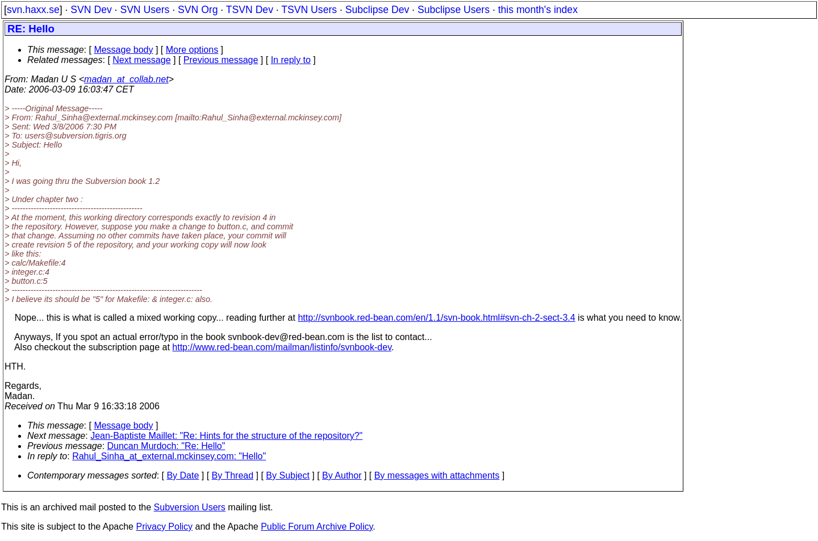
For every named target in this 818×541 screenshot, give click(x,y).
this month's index (538, 9)
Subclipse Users (454, 9)
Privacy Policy (164, 526)
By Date (182, 475)
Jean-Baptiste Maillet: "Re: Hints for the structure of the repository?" (226, 436)
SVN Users (144, 9)
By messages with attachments (437, 475)
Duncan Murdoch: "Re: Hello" (166, 446)
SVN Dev (90, 9)
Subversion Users (190, 507)
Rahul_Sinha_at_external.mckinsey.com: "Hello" (169, 456)
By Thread (233, 475)
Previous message (220, 60)
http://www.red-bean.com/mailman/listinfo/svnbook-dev (281, 347)
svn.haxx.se (33, 9)
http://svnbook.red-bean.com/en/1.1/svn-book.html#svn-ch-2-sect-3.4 (436, 317)
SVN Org (198, 9)
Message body (123, 49)
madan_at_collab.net (126, 79)
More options (192, 49)
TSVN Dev (249, 9)
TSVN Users (309, 9)
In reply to (291, 60)
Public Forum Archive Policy (317, 526)
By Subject (287, 475)
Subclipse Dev (377, 9)
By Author (341, 475)
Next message (141, 60)
